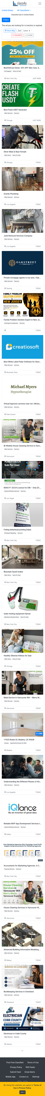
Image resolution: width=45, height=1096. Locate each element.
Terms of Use (33, 1062)
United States (7, 10)
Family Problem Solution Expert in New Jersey (23, 320)
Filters (6, 20)
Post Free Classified (14, 1062)
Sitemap (35, 1077)
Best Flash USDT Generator (15, 110)
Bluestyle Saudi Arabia (13, 572)
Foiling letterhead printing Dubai (17, 530)
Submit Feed (15, 1072)
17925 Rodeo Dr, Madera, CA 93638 (19, 740)
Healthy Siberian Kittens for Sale (17, 656)
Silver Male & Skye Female (15, 152)
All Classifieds (23, 10)
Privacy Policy (16, 1067)
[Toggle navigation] (40, 3)
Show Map (10, 31)
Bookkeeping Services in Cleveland (19, 992)
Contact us (23, 1077)
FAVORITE (17, 35)
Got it (23, 1092)
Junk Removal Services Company (18, 236)
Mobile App (10, 1077)
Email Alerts (30, 1072)
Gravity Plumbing (11, 194)
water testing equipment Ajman (17, 614)
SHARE (29, 35)
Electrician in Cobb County (15, 1033)
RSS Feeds (30, 1067)
